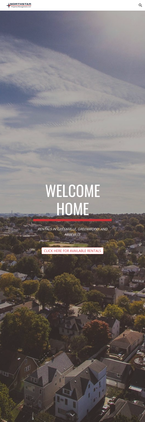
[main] (72, 201)
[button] (140, 5)
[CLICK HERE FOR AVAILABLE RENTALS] (72, 250)
